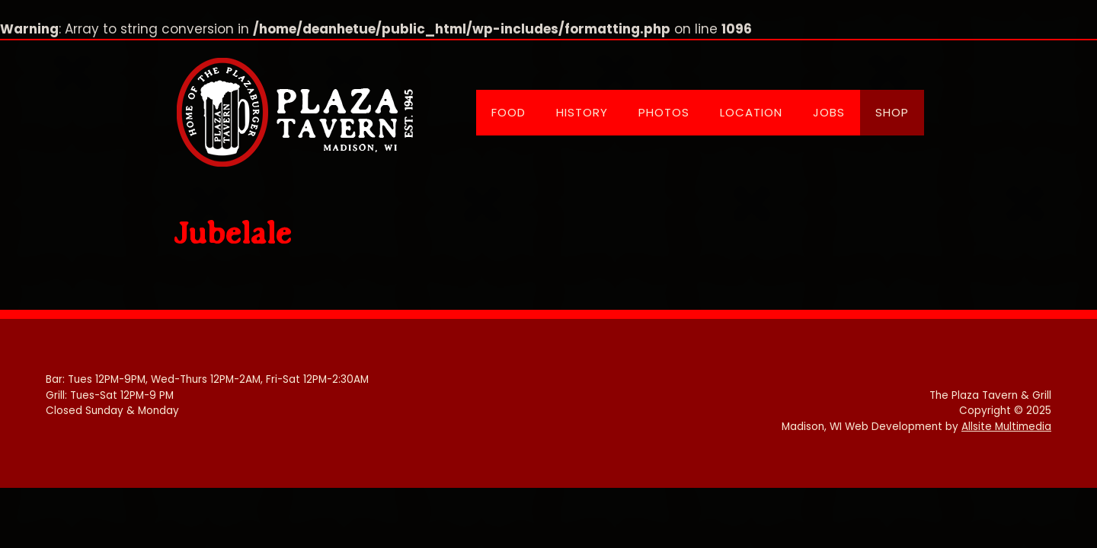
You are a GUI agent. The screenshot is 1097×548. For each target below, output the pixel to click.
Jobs (829, 112)
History (582, 112)
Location (751, 112)
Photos (663, 112)
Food (508, 112)
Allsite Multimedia (1006, 426)
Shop (892, 112)
